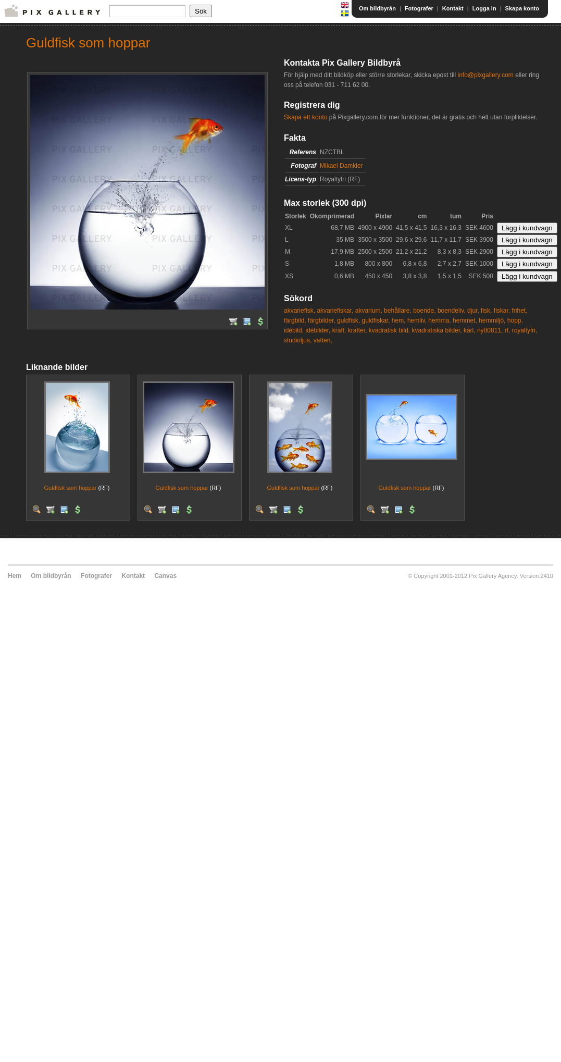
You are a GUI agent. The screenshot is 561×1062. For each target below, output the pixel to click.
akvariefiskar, (335, 310)
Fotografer (419, 8)
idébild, (294, 330)
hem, (399, 320)
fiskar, (502, 310)
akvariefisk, (299, 310)
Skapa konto (522, 8)
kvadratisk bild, (389, 330)
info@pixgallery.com (485, 75)
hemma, (439, 320)
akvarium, (368, 310)
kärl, (470, 330)
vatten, (323, 340)
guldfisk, (348, 320)
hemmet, (465, 320)
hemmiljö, (492, 320)
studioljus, (297, 340)
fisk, (486, 310)
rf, (507, 330)
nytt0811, (490, 330)
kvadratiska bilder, (437, 330)
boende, (424, 310)
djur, (473, 310)
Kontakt (453, 8)
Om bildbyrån (377, 8)
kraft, (339, 330)
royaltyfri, (525, 330)
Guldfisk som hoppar (70, 488)
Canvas (165, 575)
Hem (14, 575)
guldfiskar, (375, 320)
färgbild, (295, 320)
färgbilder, (321, 320)
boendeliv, (452, 310)
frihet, (519, 310)
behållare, (398, 310)
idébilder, (317, 330)
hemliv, (417, 320)
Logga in (484, 8)
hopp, (515, 320)
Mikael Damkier (341, 165)
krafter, (357, 330)
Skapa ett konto (305, 117)
